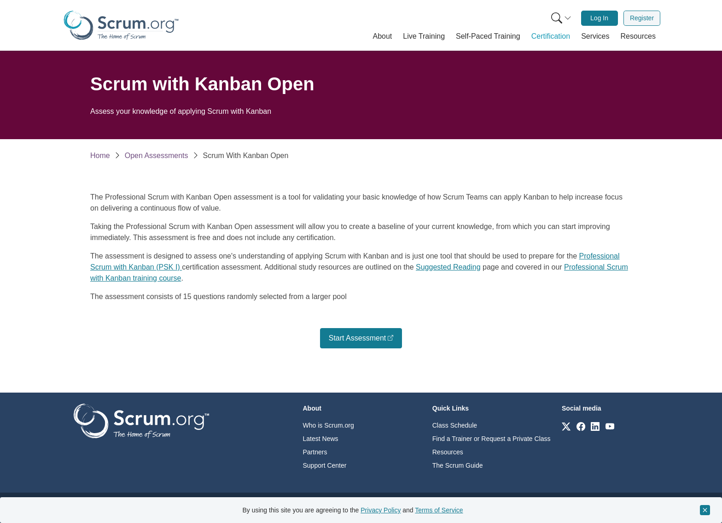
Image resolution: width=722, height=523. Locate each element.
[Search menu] (561, 18)
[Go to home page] (141, 420)
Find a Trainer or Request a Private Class (491, 438)
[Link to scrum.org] (566, 426)
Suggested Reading (448, 267)
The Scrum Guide (457, 465)
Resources (447, 452)
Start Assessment (357, 338)
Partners (315, 452)
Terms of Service (439, 510)
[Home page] (121, 25)
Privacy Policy (381, 510)
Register (642, 18)
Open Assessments (156, 155)
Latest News (320, 438)
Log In (599, 18)
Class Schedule (454, 425)
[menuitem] (560, 18)
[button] (382, 36)
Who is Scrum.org (328, 425)
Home (100, 155)
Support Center (325, 465)
